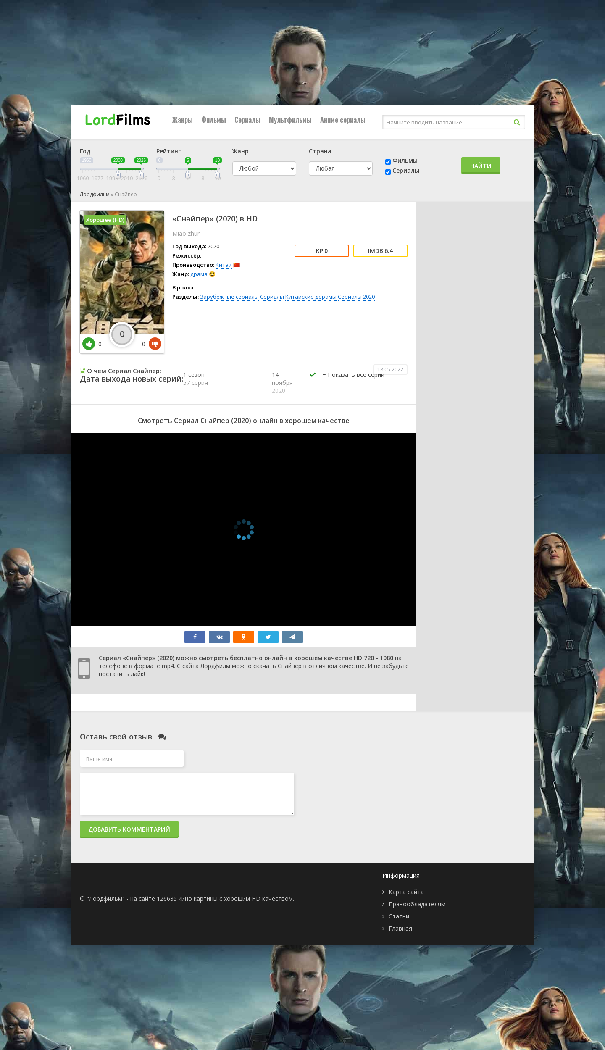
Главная (400, 928)
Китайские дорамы (311, 296)
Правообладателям (417, 904)
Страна (320, 151)
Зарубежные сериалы (229, 296)
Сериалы (247, 120)
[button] (353, 383)
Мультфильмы (290, 120)
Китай (224, 264)
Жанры (182, 120)
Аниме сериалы (343, 120)
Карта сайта (406, 892)
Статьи (399, 916)
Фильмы (213, 120)
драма (199, 274)
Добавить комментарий (129, 829)
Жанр (240, 151)
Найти (481, 166)
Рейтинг (168, 151)
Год (85, 151)
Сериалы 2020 (356, 296)
